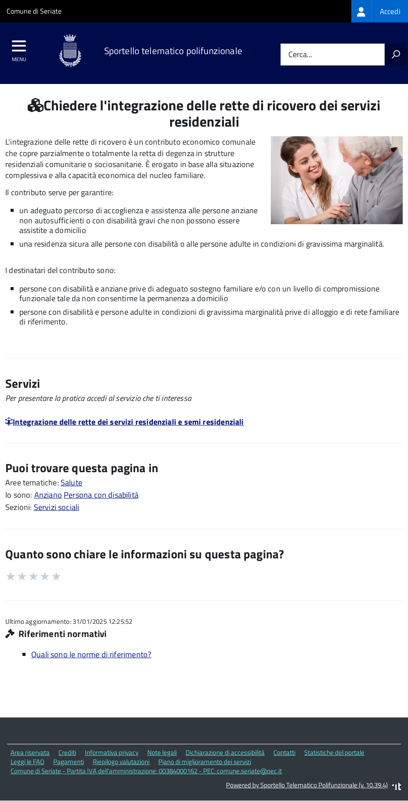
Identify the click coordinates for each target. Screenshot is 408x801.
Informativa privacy (111, 752)
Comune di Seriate (34, 11)
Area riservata (30, 752)
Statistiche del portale (334, 752)
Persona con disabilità (101, 495)
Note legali (162, 752)
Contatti (284, 752)
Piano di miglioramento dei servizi (204, 762)
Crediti (67, 752)
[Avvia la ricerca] (396, 55)
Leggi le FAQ (27, 762)
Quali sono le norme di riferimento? (91, 654)
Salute (71, 482)
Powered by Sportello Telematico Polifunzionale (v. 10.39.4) (307, 785)
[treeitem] (379, 11)
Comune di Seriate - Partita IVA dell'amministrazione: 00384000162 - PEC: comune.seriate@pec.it (146, 771)
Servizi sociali (57, 507)
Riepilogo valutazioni (121, 762)
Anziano (48, 495)
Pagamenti (68, 762)
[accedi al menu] (19, 49)
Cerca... (300, 54)
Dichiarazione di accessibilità (225, 752)
